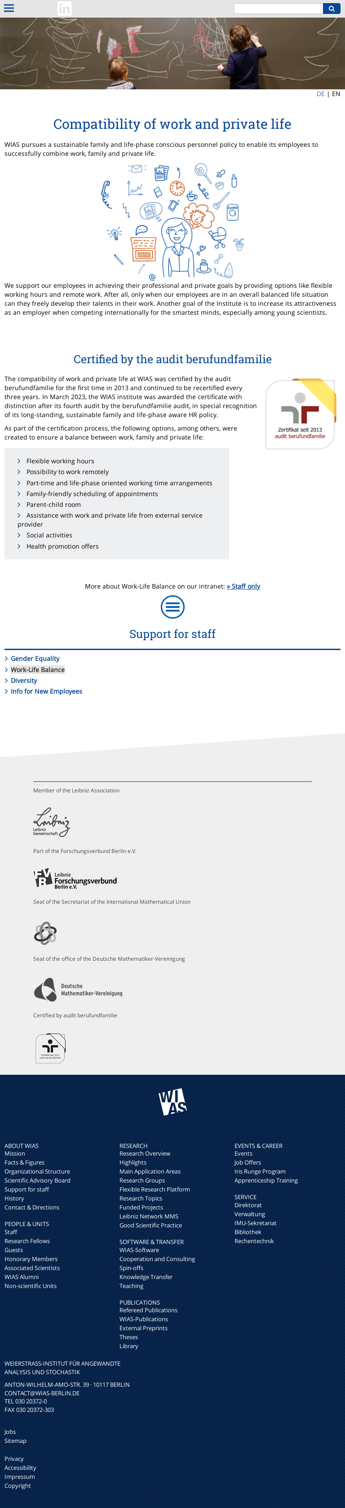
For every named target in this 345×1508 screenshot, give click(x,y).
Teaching (131, 1286)
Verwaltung (249, 1214)
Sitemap (15, 1441)
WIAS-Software (139, 1250)
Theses (128, 1337)
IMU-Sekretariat (255, 1223)
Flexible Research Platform (154, 1189)
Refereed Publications (148, 1310)
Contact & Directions (31, 1207)
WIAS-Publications (143, 1319)
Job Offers (247, 1162)
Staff (10, 1232)
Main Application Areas (150, 1171)
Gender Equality (35, 658)
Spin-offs (131, 1268)
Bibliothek (247, 1232)
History (14, 1198)
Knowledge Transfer (145, 1277)
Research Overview (144, 1153)
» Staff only (243, 586)
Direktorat (248, 1205)
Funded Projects (141, 1207)
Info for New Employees (46, 691)
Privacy (14, 1459)
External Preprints (143, 1328)
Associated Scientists (32, 1268)
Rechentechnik (254, 1241)
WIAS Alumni (21, 1277)
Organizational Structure (37, 1171)
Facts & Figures (24, 1162)
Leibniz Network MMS (148, 1216)
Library (128, 1346)
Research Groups (142, 1180)
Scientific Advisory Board (37, 1180)
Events (243, 1153)
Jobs (10, 1432)
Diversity (24, 680)
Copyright (17, 1486)
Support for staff (26, 1189)
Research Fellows (27, 1241)
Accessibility (20, 1468)
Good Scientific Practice (150, 1225)
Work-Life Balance (38, 669)
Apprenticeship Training (266, 1180)
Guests (13, 1250)
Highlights (132, 1162)
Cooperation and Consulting (157, 1259)
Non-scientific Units (30, 1286)
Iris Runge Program (260, 1171)
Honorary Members (31, 1259)
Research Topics (140, 1198)
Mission (14, 1153)
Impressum (19, 1477)
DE (321, 93)
